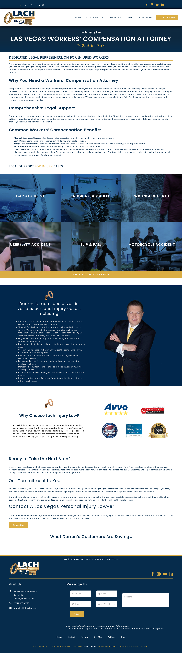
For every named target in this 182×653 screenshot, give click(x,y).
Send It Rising (90, 646)
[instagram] (152, 5)
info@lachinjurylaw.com (25, 608)
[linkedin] (162, 5)
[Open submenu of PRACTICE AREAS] (102, 18)
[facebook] (147, 5)
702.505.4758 (34, 5)
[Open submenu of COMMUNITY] (120, 18)
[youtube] (157, 5)
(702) (21, 603)
